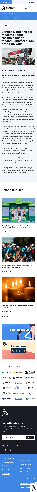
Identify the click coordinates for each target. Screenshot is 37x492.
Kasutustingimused (8, 458)
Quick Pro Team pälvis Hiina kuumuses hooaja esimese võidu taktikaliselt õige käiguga (17, 226)
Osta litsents (6, 474)
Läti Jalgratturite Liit (26, 484)
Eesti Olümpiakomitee (25, 459)
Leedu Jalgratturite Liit (26, 488)
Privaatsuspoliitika (7, 462)
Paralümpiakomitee (26, 464)
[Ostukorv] (30, 8)
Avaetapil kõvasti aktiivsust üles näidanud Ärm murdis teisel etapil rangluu (17, 266)
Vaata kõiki (5, 316)
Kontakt (4, 477)
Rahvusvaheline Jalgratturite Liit (25, 473)
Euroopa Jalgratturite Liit (26, 479)
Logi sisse (31, 2)
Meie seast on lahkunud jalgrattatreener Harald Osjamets (17, 306)
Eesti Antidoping (25, 468)
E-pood (4, 466)
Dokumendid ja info (8, 470)
